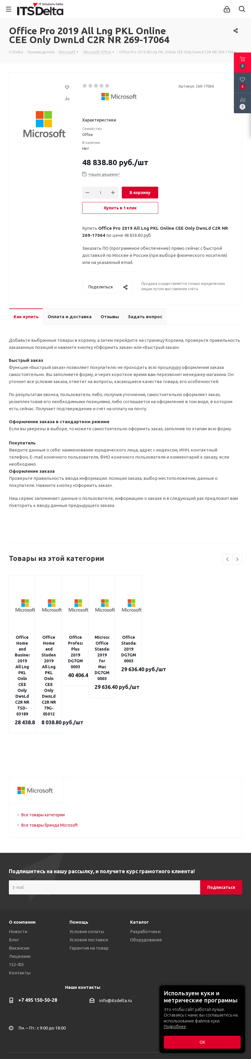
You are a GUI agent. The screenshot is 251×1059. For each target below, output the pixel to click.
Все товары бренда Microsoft (49, 760)
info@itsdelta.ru (115, 935)
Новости (18, 866)
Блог (14, 874)
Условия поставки (88, 874)
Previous (228, 559)
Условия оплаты (86, 866)
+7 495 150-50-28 (37, 935)
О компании (22, 857)
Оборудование (146, 874)
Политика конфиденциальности (44, 1029)
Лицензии (19, 891)
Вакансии (19, 883)
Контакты (19, 907)
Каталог (139, 857)
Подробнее (175, 1026)
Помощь (78, 857)
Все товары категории (43, 750)
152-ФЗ (16, 899)
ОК (202, 1042)
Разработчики (145, 866)
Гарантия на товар (89, 883)
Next (237, 559)
